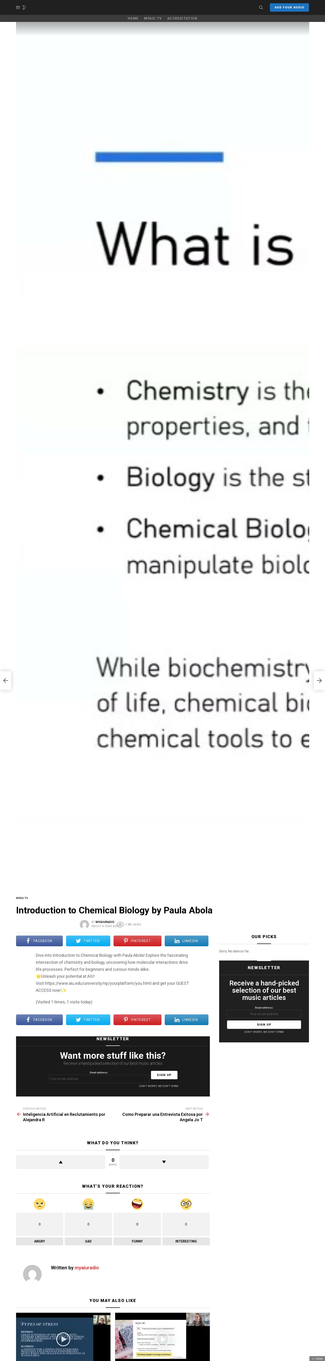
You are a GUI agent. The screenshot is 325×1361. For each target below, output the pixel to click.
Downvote (164, 1171)
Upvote (60, 1171)
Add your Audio (289, 13)
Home (133, 27)
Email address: (99, 1086)
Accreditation (182, 27)
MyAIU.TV (153, 27)
